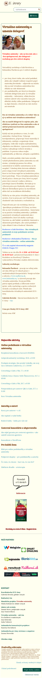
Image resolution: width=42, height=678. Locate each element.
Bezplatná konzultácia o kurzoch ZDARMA (17, 353)
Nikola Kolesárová (7, 604)
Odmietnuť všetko (32, 675)
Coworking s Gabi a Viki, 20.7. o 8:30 (15, 383)
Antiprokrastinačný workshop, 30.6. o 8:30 (18, 358)
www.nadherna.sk (18, 276)
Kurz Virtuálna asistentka (11, 396)
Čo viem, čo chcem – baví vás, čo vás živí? (17, 462)
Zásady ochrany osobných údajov (28, 662)
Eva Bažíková (5, 617)
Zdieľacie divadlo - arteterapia (13, 467)
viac (11, 301)
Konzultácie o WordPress (11, 440)
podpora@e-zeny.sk (18, 609)
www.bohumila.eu (9, 278)
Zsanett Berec (6, 609)
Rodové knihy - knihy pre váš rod (14, 421)
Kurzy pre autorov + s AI (10, 410)
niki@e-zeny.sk (20, 604)
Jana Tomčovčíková (8, 612)
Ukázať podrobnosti (8, 668)
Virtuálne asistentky (24, 601)
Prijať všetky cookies (32, 670)
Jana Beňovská (6, 620)
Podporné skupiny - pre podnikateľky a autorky (19, 457)
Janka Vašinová (6, 622)
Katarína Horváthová (8, 628)
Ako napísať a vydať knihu (11, 416)
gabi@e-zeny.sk (19, 595)
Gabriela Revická (7, 595)
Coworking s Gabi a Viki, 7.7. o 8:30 (15, 371)
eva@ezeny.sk (15, 617)
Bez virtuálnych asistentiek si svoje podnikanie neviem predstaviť (20, 232)
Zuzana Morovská (7, 633)
